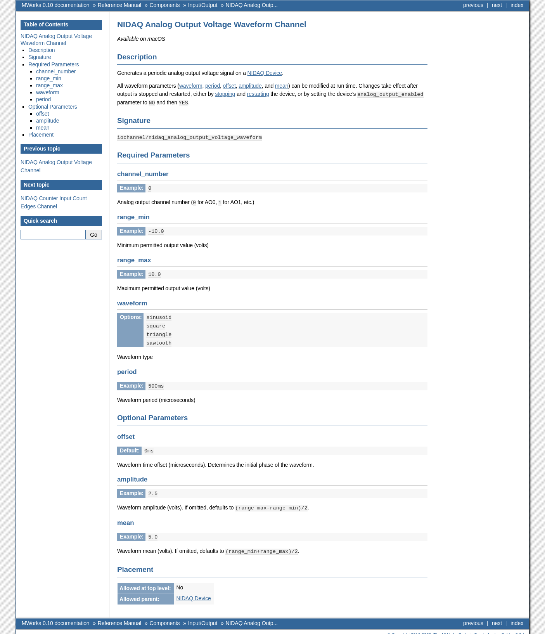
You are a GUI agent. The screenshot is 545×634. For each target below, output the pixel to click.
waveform (190, 86)
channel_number (56, 71)
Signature (39, 57)
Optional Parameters (52, 107)
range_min (48, 78)
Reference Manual (119, 5)
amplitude (250, 86)
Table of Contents (46, 24)
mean (281, 86)
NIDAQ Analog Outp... (252, 5)
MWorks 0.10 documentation (55, 5)
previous (473, 5)
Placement (41, 135)
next (497, 5)
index (516, 5)
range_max (49, 85)
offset (229, 86)
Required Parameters (53, 64)
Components (164, 5)
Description (41, 50)
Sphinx (508, 628)
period (212, 86)
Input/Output (202, 5)
